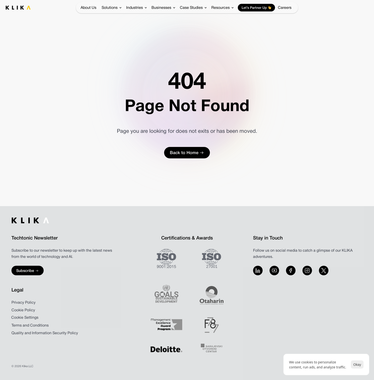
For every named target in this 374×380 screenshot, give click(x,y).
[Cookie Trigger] (24, 318)
